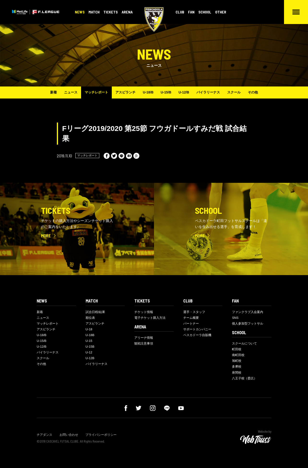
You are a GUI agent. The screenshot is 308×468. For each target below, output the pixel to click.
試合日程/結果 (95, 312)
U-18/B (148, 92)
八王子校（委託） (244, 378)
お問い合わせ (68, 435)
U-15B (90, 346)
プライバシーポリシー (101, 435)
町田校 (236, 349)
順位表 (90, 318)
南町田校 (238, 355)
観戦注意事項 (143, 343)
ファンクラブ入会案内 (247, 312)
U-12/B (183, 92)
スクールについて (244, 343)
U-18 (89, 329)
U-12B (90, 358)
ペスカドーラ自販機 (197, 335)
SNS (235, 318)
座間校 (236, 372)
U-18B (90, 335)
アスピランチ (125, 92)
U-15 (89, 341)
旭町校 (236, 361)
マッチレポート (96, 92)
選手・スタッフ (194, 312)
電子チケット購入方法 (150, 318)
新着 (53, 92)
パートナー (191, 323)
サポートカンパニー (197, 329)
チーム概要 (191, 318)
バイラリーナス (208, 92)
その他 (253, 92)
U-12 (89, 352)
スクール (234, 92)
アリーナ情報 (143, 337)
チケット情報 (143, 312)
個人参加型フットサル (247, 323)
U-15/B (166, 92)
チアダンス (44, 435)
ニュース (70, 92)
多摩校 (236, 366)
